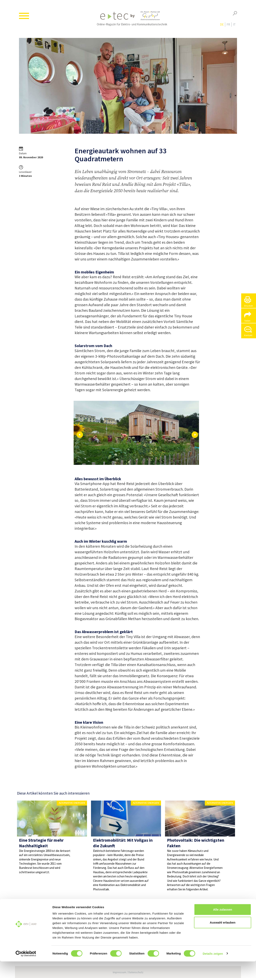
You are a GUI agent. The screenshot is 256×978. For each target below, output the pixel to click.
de (222, 26)
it (234, 26)
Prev (80, 435)
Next (195, 435)
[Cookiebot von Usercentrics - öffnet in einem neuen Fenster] (25, 970)
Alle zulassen (222, 926)
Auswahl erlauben (222, 939)
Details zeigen (213, 970)
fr (228, 26)
